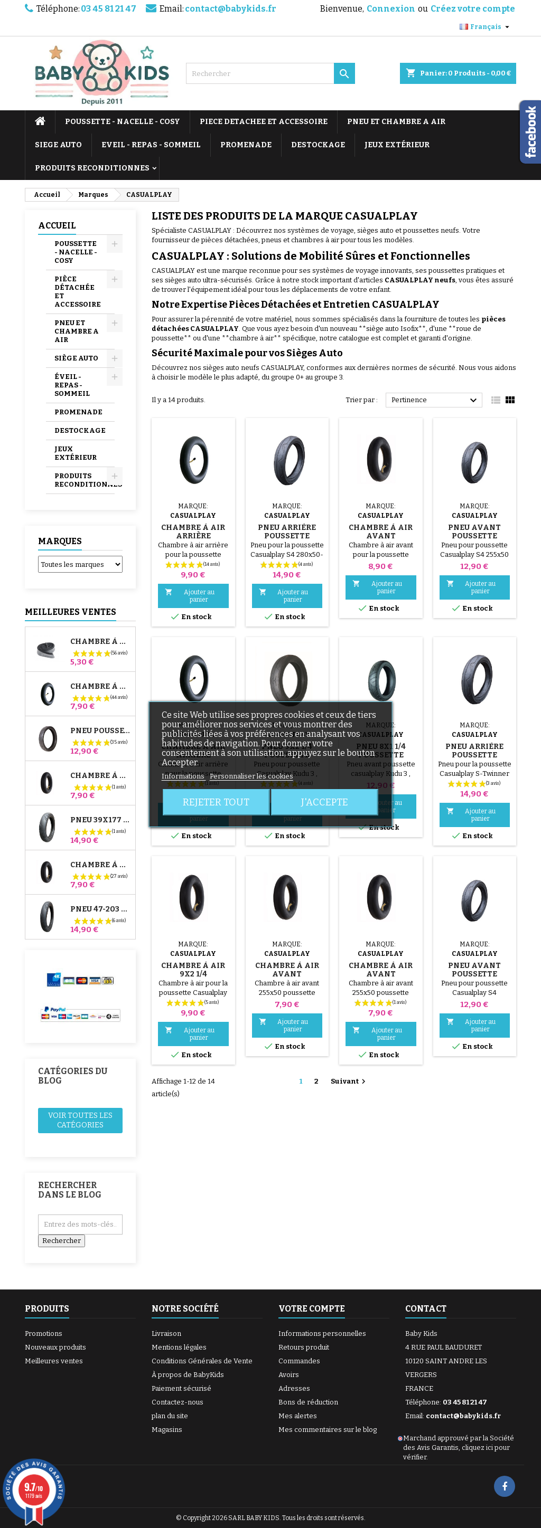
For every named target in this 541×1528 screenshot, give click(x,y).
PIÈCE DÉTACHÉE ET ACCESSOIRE (77, 291)
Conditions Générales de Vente (202, 1361)
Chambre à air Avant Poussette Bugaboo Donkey (100, 776)
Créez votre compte (473, 9)
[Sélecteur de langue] (486, 27)
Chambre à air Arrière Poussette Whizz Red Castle (100, 865)
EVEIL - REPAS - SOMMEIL (151, 144)
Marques (60, 541)
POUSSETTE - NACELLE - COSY (122, 121)
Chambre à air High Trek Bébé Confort (100, 642)
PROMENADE (246, 144)
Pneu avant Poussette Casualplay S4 (474, 536)
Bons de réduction (308, 1402)
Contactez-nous (177, 1402)
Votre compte (311, 1309)
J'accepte (324, 802)
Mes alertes (297, 1416)
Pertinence (435, 400)
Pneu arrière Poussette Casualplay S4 (287, 536)
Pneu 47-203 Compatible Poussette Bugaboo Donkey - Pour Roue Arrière (100, 909)
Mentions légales (179, 1347)
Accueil (57, 226)
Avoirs (288, 1375)
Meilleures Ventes (70, 612)
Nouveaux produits (55, 1347)
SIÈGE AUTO (76, 358)
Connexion (391, 9)
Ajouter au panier (189, 595)
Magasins (167, 1430)
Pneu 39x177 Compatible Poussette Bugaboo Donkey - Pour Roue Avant (100, 820)
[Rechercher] (270, 73)
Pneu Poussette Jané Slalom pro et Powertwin (100, 731)
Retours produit (303, 1347)
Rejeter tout (216, 802)
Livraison (166, 1333)
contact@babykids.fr (230, 9)
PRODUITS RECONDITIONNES (92, 168)
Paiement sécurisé (181, 1388)
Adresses (294, 1388)
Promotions (43, 1333)
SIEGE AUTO (58, 144)
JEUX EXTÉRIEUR (397, 144)
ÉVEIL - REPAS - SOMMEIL (72, 385)
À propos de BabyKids (188, 1375)
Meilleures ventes (54, 1361)
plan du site (170, 1416)
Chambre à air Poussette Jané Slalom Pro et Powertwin (100, 686)
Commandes (299, 1361)
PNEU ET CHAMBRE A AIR (396, 121)
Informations (184, 776)
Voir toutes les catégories (80, 1120)
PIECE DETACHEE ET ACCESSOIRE (264, 121)
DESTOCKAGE (318, 144)
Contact (425, 1309)
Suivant (349, 1081)
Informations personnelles (322, 1333)
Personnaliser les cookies (251, 776)
